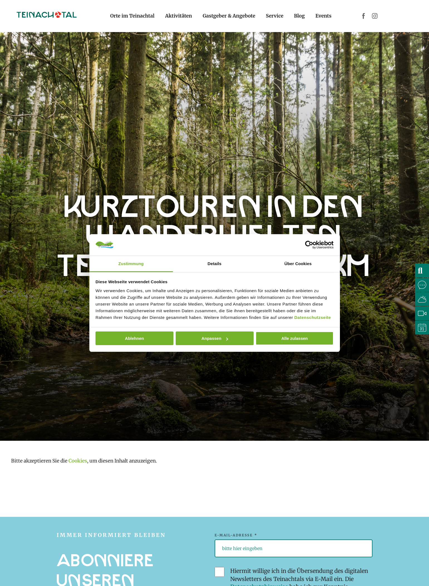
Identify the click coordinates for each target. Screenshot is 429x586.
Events (323, 16)
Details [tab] (215, 263)
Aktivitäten (178, 16)
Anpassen (214, 338)
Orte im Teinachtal (132, 16)
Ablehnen (134, 338)
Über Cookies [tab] (298, 263)
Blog (299, 16)
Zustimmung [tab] (131, 263)
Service (274, 16)
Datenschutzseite (312, 317)
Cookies (77, 461)
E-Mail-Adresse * (236, 535)
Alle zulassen (294, 338)
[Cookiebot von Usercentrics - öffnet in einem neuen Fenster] (309, 245)
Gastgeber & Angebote (229, 16)
